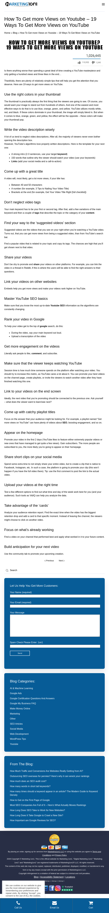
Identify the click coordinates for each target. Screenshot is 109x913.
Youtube (14, 748)
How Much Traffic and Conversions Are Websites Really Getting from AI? (46, 775)
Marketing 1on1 (28, 863)
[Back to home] (21, 4)
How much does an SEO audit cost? (28, 785)
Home (7, 33)
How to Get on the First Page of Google (30, 804)
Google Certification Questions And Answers (32, 703)
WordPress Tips (18, 743)
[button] (103, 4)
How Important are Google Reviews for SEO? (33, 824)
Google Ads (16, 697)
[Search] (54, 570)
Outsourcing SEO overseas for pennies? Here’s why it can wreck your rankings (49, 780)
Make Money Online (20, 713)
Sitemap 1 (48, 885)
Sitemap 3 (61, 885)
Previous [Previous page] (49, 560)
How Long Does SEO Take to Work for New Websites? (37, 814)
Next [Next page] (61, 560)
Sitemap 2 (54, 885)
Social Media (16, 733)
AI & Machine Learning (21, 692)
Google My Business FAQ (23, 707)
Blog (15, 33)
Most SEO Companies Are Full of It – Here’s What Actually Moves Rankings (48, 809)
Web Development (19, 738)
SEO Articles (16, 728)
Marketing (15, 718)
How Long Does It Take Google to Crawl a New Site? (36, 819)
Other (13, 723)
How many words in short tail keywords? (30, 790)
